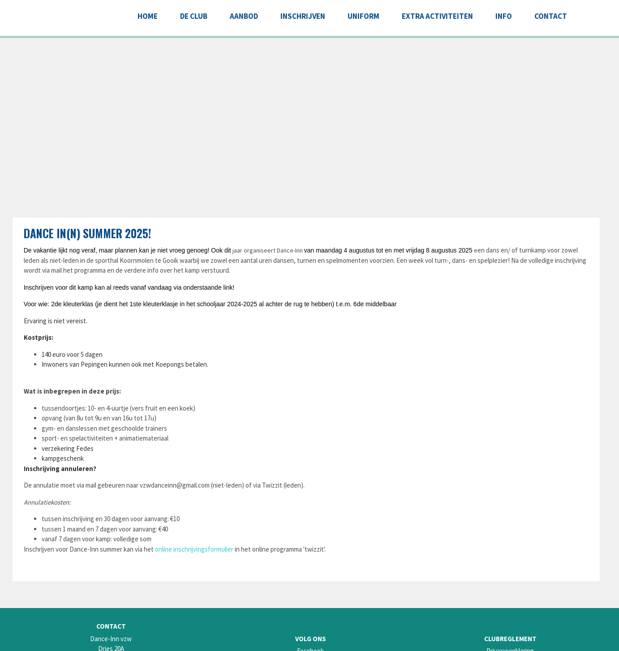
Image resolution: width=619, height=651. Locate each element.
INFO (503, 16)
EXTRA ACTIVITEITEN (437, 16)
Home (148, 16)
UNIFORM (363, 16)
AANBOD (244, 16)
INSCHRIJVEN (302, 16)
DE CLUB (193, 16)
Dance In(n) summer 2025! (87, 233)
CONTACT (550, 16)
